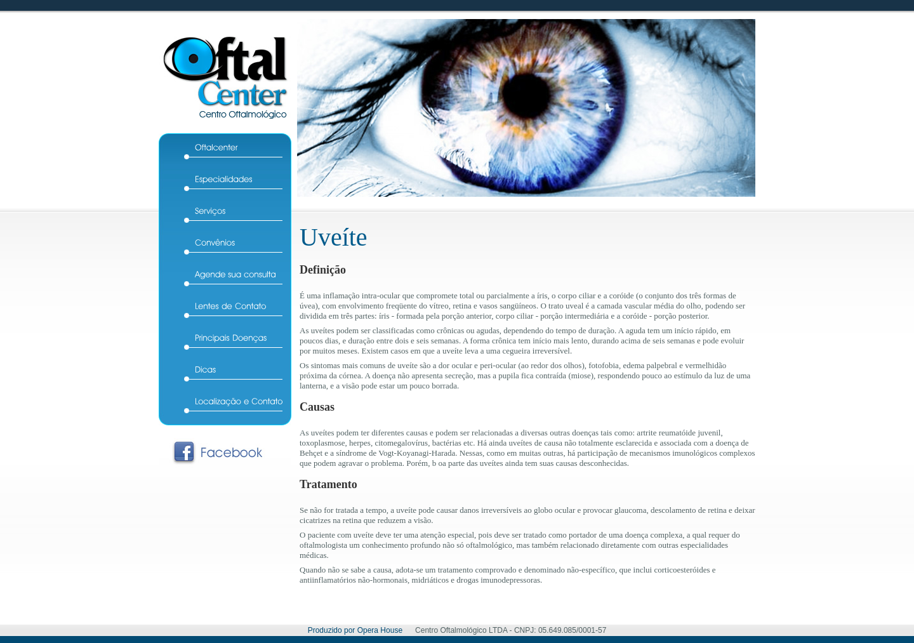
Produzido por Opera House (355, 630)
